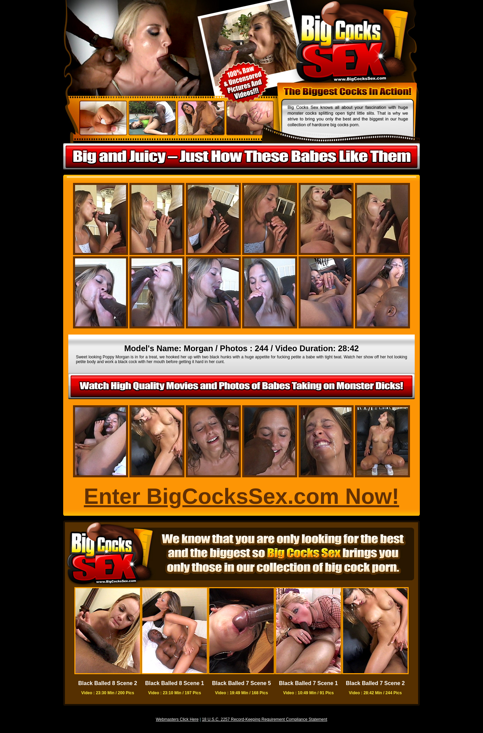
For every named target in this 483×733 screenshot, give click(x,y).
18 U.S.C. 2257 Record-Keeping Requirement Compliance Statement (264, 719)
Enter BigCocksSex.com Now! (241, 496)
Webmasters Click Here (177, 719)
